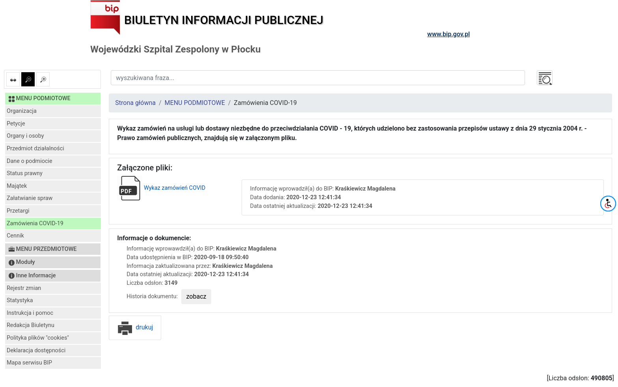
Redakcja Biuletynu (30, 325)
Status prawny (25, 173)
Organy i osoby (25, 136)
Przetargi (18, 211)
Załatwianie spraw (29, 198)
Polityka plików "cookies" (38, 338)
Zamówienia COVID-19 (35, 223)
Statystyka (20, 300)
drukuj (135, 327)
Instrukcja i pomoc (30, 313)
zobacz (196, 296)
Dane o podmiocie (29, 161)
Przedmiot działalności (35, 148)
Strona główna (135, 103)
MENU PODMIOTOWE (195, 103)
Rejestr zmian (24, 288)
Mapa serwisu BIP (29, 362)
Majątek (17, 186)
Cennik (15, 235)
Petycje (16, 123)
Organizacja (22, 111)
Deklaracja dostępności (36, 350)
